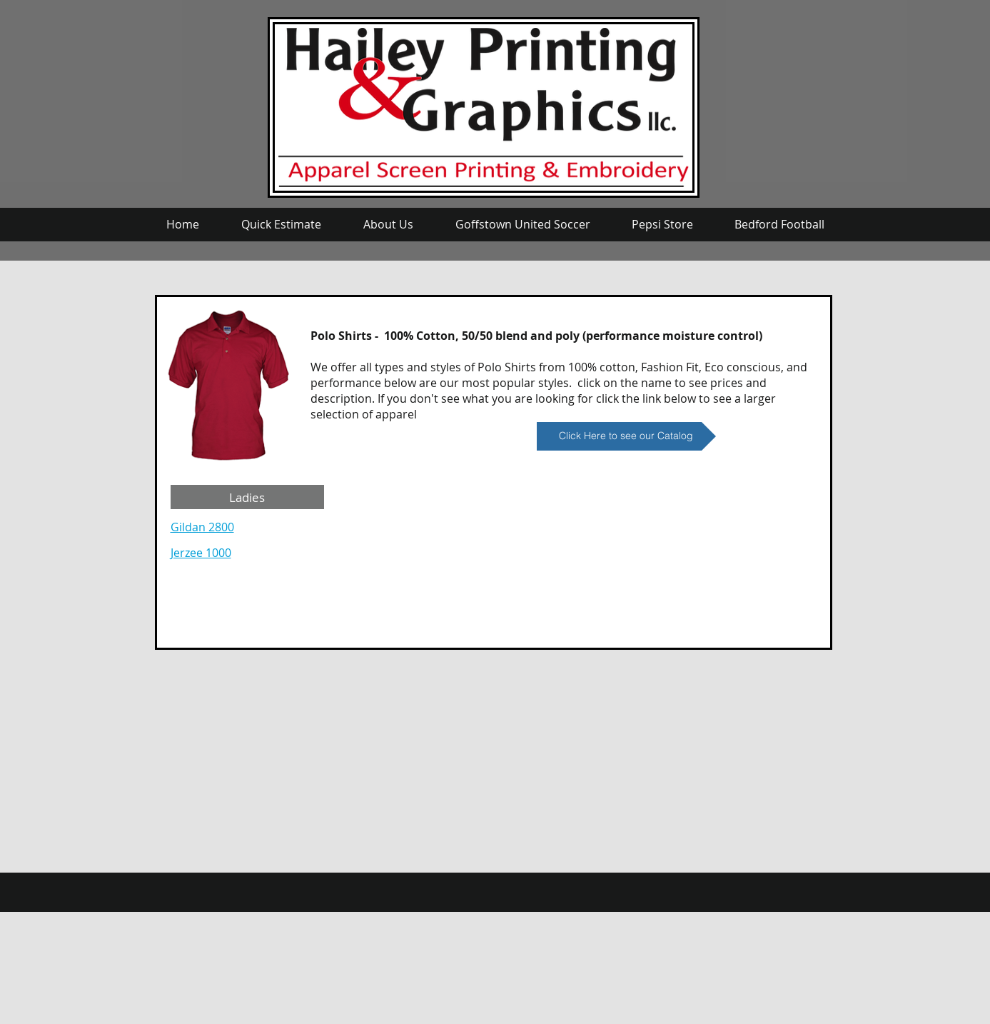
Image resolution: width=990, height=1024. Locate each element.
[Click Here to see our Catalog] (626, 436)
